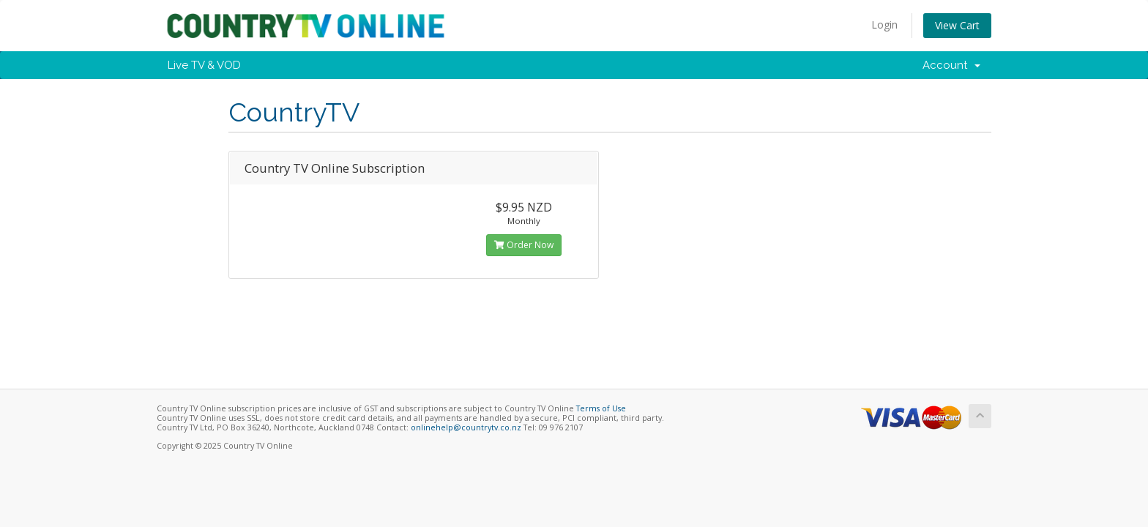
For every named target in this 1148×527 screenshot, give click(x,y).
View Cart (957, 25)
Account (951, 65)
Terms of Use (601, 408)
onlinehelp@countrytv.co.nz (466, 427)
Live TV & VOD (204, 65)
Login (884, 24)
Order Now (524, 245)
